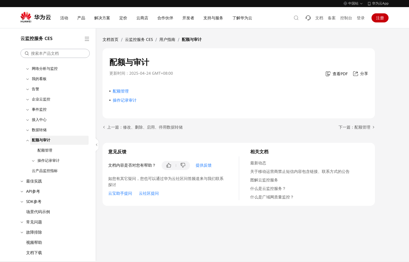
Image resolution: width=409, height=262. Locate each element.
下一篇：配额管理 (354, 127)
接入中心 (39, 120)
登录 (361, 18)
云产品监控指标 (45, 171)
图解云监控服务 (264, 180)
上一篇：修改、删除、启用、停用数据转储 (145, 127)
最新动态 (258, 163)
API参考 (33, 191)
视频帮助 (34, 242)
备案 (332, 18)
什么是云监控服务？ (268, 188)
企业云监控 (41, 99)
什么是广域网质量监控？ (272, 197)
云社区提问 (149, 193)
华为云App (380, 3)
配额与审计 (41, 140)
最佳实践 (34, 181)
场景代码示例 (38, 211)
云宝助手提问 (120, 193)
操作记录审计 (48, 160)
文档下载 (34, 252)
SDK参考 (33, 201)
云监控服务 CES (139, 39)
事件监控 (39, 109)
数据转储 (39, 130)
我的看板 (39, 79)
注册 (380, 18)
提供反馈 (204, 165)
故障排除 (34, 232)
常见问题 (34, 222)
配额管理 (44, 150)
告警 (35, 89)
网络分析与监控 (45, 68)
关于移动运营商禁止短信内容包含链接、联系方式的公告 (300, 171)
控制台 (346, 18)
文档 (319, 18)
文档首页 (110, 39)
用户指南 (167, 39)
